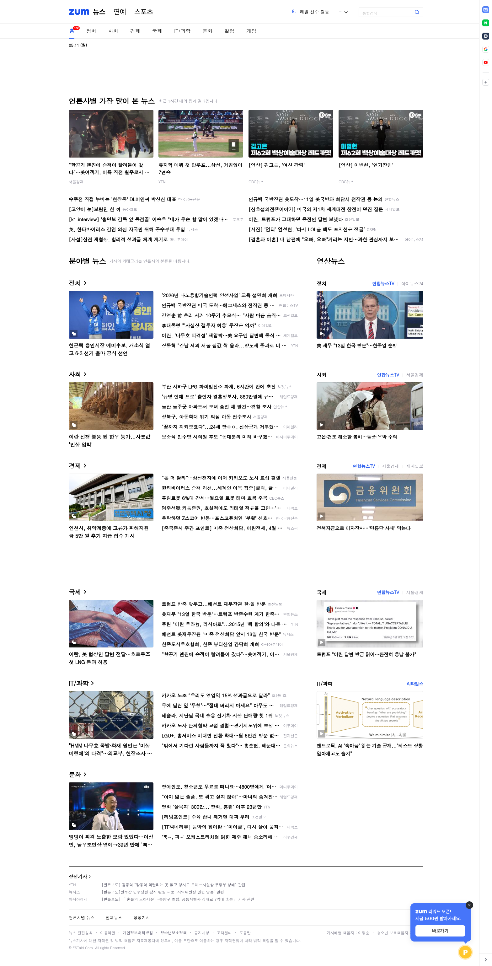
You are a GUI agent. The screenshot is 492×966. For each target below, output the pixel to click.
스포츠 (143, 12)
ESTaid (78, 947)
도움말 (245, 932)
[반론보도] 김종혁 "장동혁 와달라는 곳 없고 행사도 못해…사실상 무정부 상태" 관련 (173, 884)
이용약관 (107, 932)
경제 (135, 31)
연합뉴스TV (383, 283)
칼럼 (229, 31)
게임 (251, 31)
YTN (162, 181)
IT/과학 (182, 31)
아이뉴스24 (412, 283)
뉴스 (99, 12)
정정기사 (78, 876)
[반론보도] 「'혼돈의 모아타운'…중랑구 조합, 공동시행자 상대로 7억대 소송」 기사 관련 (178, 899)
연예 (120, 12)
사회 (113, 31)
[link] (485, 9)
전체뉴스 (114, 917)
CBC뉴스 (256, 181)
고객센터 (224, 932)
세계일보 (414, 466)
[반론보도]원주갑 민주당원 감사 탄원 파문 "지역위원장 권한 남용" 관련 (163, 891)
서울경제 (76, 181)
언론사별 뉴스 (81, 917)
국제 (157, 31)
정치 (91, 31)
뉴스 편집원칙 (81, 932)
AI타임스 (415, 683)
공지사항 (201, 932)
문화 (207, 31)
